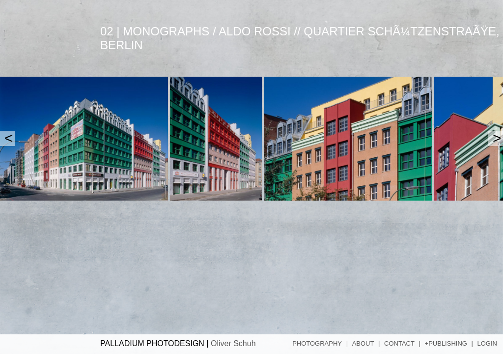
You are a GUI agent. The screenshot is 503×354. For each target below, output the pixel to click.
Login (487, 343)
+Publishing (446, 343)
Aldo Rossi (255, 31)
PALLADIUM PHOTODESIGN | (178, 343)
